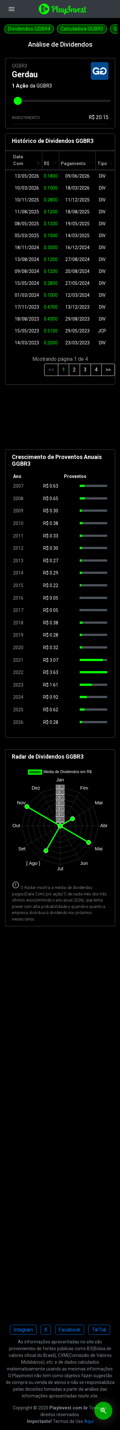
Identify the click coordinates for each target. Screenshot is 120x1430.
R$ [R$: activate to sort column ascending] (46, 163)
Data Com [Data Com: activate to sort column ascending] (18, 160)
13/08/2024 (27, 259)
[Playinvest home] (63, 8)
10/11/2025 (27, 199)
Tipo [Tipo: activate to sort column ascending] (102, 163)
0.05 (54, 598)
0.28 (54, 635)
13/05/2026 (27, 176)
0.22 (54, 585)
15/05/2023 (27, 330)
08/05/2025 (27, 223)
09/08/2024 (27, 271)
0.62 (54, 709)
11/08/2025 (27, 211)
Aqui (88, 1421)
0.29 (54, 572)
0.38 (54, 523)
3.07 (54, 660)
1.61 (54, 684)
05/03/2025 (27, 235)
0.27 (54, 560)
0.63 (54, 486)
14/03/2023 (27, 342)
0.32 (54, 647)
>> (108, 370)
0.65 (54, 498)
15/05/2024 (27, 283)
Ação (22, 86)
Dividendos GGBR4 (29, 29)
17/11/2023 (27, 307)
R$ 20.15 (98, 117)
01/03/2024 (27, 295)
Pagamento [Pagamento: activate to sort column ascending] (73, 163)
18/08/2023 (27, 319)
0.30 (54, 510)
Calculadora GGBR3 (81, 29)
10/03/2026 (27, 188)
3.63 (54, 672)
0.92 (54, 697)
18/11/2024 (27, 247)
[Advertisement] (60, 419)
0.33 (54, 535)
